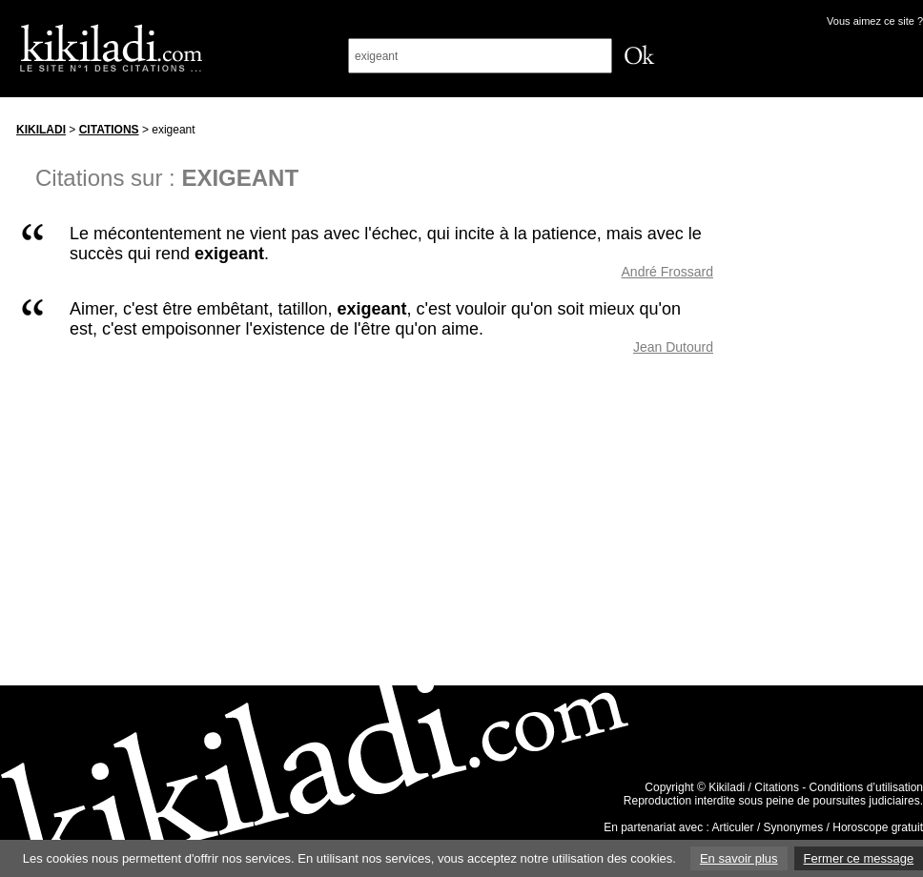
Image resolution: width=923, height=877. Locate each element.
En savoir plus (739, 858)
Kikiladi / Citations (753, 787)
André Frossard (667, 271)
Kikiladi (41, 129)
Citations (109, 129)
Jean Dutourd (673, 347)
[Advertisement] (836, 399)
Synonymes (794, 827)
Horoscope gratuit (877, 827)
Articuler (733, 827)
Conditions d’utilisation (866, 787)
